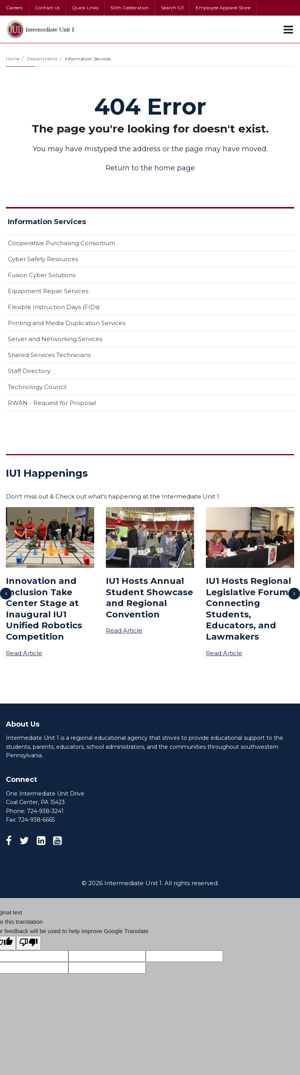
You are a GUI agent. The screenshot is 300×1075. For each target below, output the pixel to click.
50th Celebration (130, 8)
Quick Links (85, 8)
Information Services (88, 59)
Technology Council (37, 387)
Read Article (24, 653)
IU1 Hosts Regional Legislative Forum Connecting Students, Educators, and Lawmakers (248, 609)
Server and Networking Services (55, 339)
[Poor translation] (28, 943)
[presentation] (6, 593)
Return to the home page (150, 168)
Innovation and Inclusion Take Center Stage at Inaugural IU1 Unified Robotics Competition (44, 609)
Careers (14, 8)
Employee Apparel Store (223, 8)
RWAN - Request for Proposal (52, 403)
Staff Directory (29, 371)
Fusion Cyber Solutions (41, 275)
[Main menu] (288, 29)
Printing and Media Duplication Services (66, 323)
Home (13, 59)
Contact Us (47, 8)
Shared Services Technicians (49, 355)
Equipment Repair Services (48, 291)
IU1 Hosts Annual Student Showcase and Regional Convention (149, 598)
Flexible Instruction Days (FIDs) (54, 307)
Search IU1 (172, 8)
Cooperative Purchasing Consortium (61, 243)
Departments (42, 59)
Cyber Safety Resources (43, 259)
